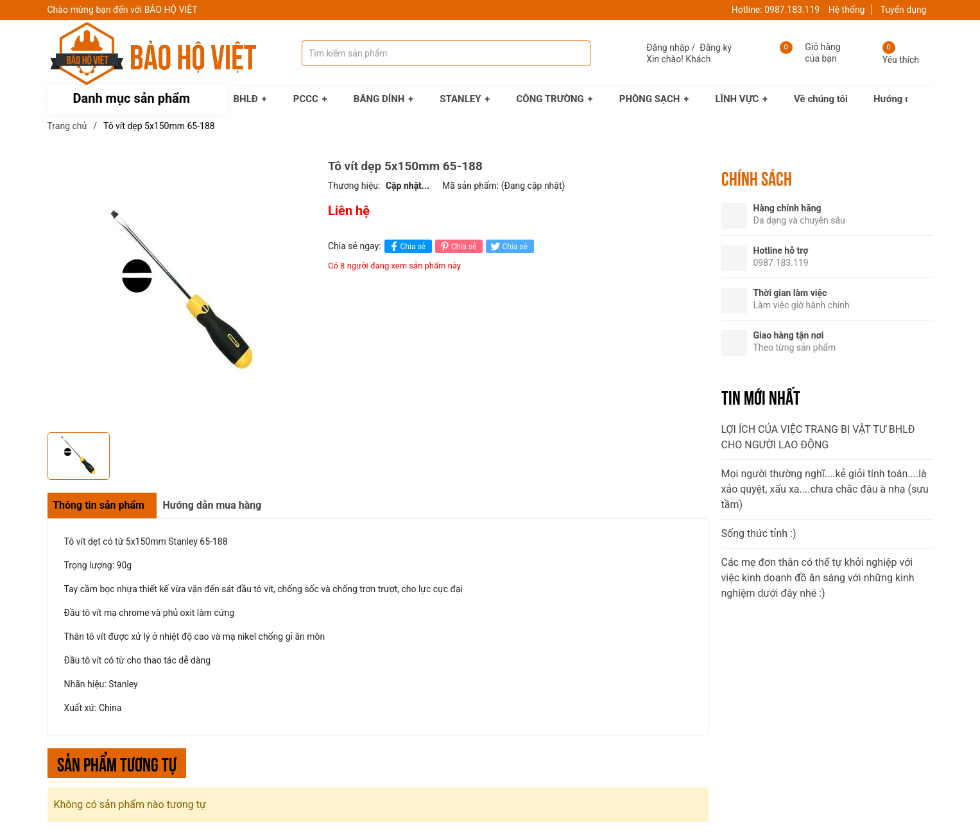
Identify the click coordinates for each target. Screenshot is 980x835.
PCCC (305, 99)
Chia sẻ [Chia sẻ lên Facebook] (407, 246)
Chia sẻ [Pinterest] (457, 246)
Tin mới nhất (760, 396)
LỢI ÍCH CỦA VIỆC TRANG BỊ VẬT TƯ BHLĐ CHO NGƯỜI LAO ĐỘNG (818, 437)
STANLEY (460, 99)
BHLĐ (246, 99)
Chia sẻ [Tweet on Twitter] (508, 246)
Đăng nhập (667, 47)
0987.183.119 (792, 9)
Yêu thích (900, 60)
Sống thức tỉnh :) (758, 533)
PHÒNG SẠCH (649, 99)
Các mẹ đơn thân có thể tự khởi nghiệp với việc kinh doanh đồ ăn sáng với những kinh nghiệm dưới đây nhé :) (818, 577)
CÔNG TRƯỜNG (550, 99)
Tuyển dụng (904, 9)
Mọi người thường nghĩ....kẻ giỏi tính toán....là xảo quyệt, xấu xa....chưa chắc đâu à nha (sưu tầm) (825, 489)
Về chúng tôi (821, 99)
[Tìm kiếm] (568, 53)
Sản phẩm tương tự (116, 763)
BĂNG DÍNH (379, 99)
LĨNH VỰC (737, 99)
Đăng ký (716, 47)
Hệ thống (847, 9)
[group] (181, 292)
